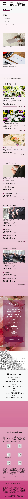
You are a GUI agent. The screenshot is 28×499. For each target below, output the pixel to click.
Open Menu (4, 3)
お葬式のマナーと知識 (9, 24)
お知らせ (6, 22)
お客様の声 (7, 21)
